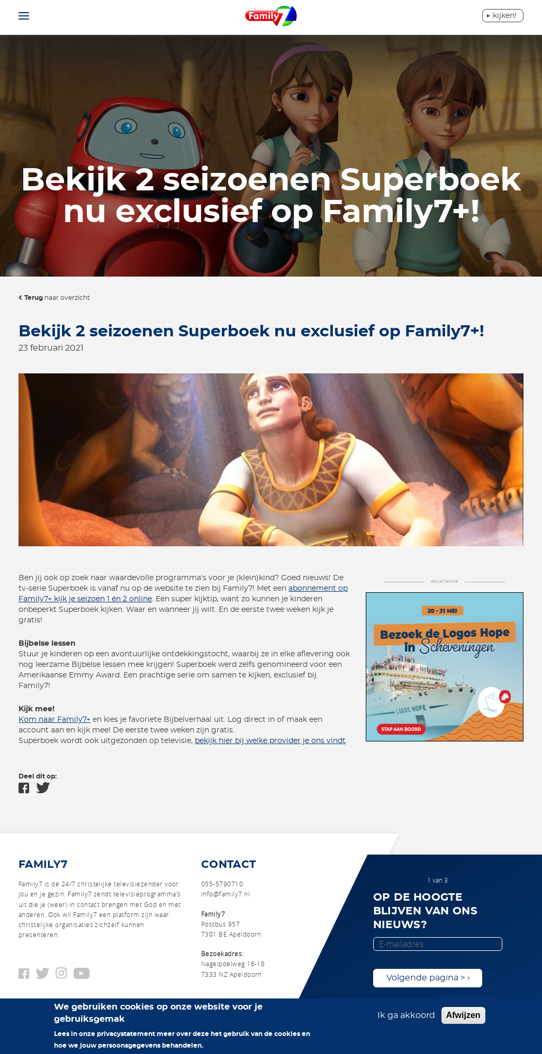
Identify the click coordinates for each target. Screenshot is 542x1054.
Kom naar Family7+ (55, 719)
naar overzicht (57, 298)
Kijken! (505, 16)
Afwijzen (463, 1015)
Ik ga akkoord (406, 1015)
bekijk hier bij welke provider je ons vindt (270, 741)
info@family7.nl (225, 894)
